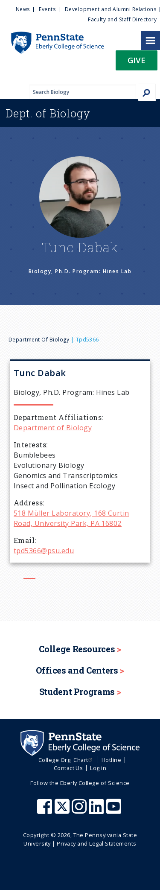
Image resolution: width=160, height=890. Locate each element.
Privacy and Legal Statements (96, 843)
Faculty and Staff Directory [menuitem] (122, 19)
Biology (48, 113)
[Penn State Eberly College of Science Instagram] (80, 810)
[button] (136, 63)
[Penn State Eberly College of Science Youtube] (114, 810)
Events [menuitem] (47, 9)
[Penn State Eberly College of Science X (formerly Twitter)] (63, 810)
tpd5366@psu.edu (44, 550)
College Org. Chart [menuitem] (66, 760)
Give (136, 60)
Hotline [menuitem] (111, 760)
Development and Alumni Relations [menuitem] (110, 9)
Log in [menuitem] (98, 768)
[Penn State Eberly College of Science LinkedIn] (97, 810)
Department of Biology (39, 339)
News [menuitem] (23, 9)
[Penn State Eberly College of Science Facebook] (45, 810)
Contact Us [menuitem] (68, 768)
